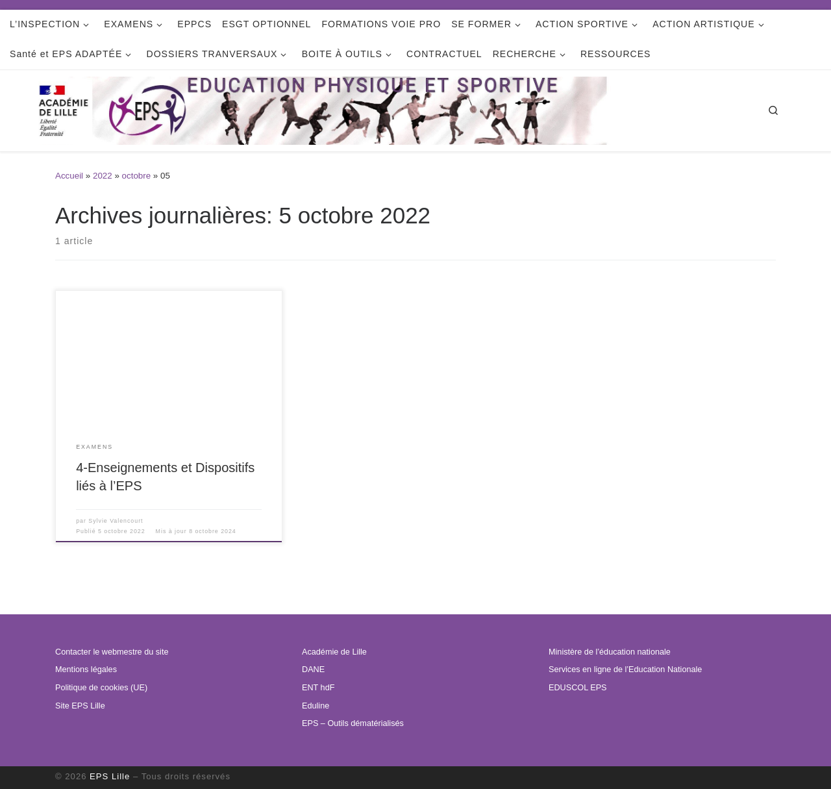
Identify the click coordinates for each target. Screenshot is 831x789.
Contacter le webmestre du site (111, 652)
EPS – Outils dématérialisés (353, 723)
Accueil (69, 176)
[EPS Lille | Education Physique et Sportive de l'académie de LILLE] (353, 109)
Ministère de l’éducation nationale (610, 652)
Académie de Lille (334, 652)
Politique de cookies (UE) (101, 687)
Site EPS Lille (80, 705)
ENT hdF (318, 687)
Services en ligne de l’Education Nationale (625, 669)
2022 (102, 176)
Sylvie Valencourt (115, 521)
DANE (313, 669)
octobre (136, 176)
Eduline (315, 705)
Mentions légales (86, 669)
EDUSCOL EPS (578, 687)
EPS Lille (110, 776)
